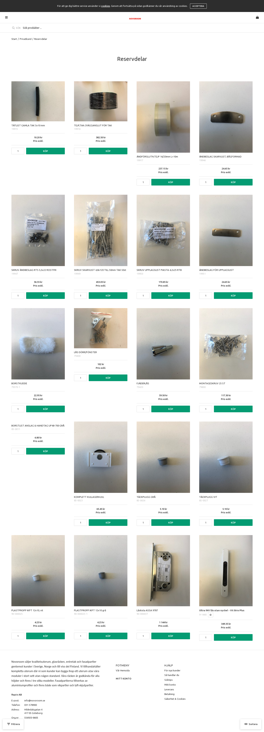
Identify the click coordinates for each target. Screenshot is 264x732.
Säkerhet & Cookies (175, 699)
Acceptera (198, 6)
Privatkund (25, 39)
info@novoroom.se (34, 700)
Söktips (168, 680)
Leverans (169, 689)
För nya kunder (172, 670)
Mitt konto (170, 684)
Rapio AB (16, 694)
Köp (45, 151)
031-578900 (30, 705)
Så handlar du (171, 675)
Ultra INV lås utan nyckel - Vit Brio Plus (221, 610)
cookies (105, 6)
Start (14, 39)
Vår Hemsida (123, 670)
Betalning (169, 694)
